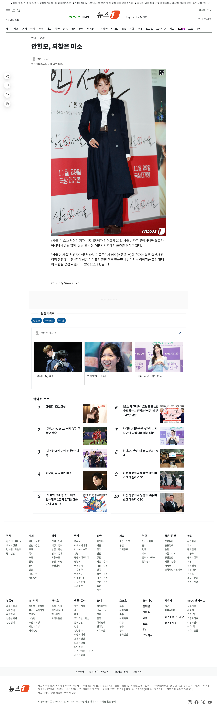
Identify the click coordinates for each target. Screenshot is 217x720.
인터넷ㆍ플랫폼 (36, 606)
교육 (31, 549)
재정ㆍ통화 (57, 545)
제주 (99, 589)
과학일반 (33, 630)
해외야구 (123, 610)
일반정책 (10, 610)
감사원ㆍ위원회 (13, 549)
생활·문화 (79, 600)
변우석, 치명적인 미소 (59, 473)
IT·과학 (33, 600)
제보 (209, 10)
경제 (54, 535)
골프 (121, 630)
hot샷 (61, 320)
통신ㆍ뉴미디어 (36, 610)
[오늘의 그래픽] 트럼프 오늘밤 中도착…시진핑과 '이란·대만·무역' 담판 (141, 411)
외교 (121, 535)
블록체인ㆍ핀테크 (173, 569)
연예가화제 (102, 606)
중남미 (77, 561)
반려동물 (78, 646)
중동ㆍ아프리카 (81, 557)
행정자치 (101, 541)
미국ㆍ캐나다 (80, 545)
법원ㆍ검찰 (34, 545)
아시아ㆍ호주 (80, 549)
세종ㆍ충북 (102, 561)
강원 (99, 557)
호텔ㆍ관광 (192, 577)
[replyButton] (7, 85)
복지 (31, 553)
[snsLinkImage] (190, 702)
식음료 (190, 573)
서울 (99, 545)
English (130, 17)
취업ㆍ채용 (192, 581)
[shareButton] (7, 76)
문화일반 (78, 622)
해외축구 (123, 618)
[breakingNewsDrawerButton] (13, 10)
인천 (99, 553)
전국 (99, 535)
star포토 (49, 320)
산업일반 (191, 541)
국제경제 (78, 565)
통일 (121, 545)
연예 (99, 600)
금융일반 (169, 541)
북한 (144, 535)
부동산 (10, 600)
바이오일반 (57, 618)
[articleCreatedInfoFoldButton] (65, 64)
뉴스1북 (191, 626)
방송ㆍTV (101, 610)
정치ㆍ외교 (147, 541)
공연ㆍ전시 (79, 606)
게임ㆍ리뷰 (34, 626)
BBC (167, 606)
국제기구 (78, 573)
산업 (189, 535)
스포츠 (123, 600)
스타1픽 (191, 614)
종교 (76, 614)
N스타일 (101, 630)
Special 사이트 (196, 600)
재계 (189, 545)
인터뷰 (100, 626)
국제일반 (78, 585)
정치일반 (10, 553)
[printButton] (7, 103)
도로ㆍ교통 (79, 642)
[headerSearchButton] (18, 10)
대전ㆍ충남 (102, 565)
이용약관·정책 (121, 671)
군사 (144, 545)
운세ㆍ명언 (79, 638)
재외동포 (123, 549)
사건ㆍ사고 (34, 541)
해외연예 (101, 622)
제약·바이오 (57, 610)
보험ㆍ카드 (170, 553)
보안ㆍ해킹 (34, 622)
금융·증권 (170, 535)
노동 (31, 557)
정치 (8, 535)
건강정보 (78, 630)
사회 (31, 535)
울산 (99, 585)
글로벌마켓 (170, 610)
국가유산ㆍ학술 (81, 618)
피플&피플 (79, 577)
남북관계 (146, 561)
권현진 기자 (43, 58)
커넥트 (202, 10)
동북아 (77, 541)
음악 (99, 618)
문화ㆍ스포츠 (148, 557)
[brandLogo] (108, 14)
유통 (189, 561)
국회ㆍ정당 (11, 545)
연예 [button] (33, 37)
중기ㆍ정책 (192, 557)
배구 (121, 622)
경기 (99, 549)
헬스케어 (56, 614)
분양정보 (10, 614)
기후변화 (78, 569)
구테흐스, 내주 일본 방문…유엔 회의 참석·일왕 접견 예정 (177, 3)
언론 (76, 626)
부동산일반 (11, 606)
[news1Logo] (19, 688)
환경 (31, 561)
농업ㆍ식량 (57, 561)
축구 (121, 614)
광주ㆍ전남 (102, 573)
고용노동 (56, 557)
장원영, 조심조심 (56, 406)
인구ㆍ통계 (57, 553)
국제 (76, 535)
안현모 (36, 320)
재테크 (168, 565)
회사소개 (79, 671)
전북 (99, 569)
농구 (121, 626)
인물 (31, 569)
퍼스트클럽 (192, 630)
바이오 (55, 600)
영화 (99, 614)
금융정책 (169, 545)
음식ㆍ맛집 (79, 654)
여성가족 (33, 573)
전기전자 (191, 549)
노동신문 (142, 17)
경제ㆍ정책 (57, 541)
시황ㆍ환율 (170, 561)
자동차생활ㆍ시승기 (83, 650)
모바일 (32, 614)
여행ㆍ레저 (79, 634)
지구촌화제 (79, 581)
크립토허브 (74, 17)
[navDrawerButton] (8, 10)
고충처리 (137, 671)
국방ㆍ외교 (124, 541)
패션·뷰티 (192, 569)
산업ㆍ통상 (57, 549)
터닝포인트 (192, 622)
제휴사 (168, 600)
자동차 (190, 553)
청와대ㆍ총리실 (13, 541)
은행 (167, 549)
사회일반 (33, 577)
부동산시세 (11, 618)
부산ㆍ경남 (102, 581)
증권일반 (169, 557)
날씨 (31, 565)
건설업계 (10, 622)
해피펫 (86, 17)
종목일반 (123, 634)
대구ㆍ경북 (102, 577)
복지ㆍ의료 (57, 606)
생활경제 (191, 565)
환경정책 (56, 565)
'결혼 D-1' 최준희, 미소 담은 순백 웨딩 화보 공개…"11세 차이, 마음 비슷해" (107, 3)
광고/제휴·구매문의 (98, 671)
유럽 (76, 553)
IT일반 (32, 618)
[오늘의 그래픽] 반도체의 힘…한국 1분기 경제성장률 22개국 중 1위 (62, 499)
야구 (121, 606)
